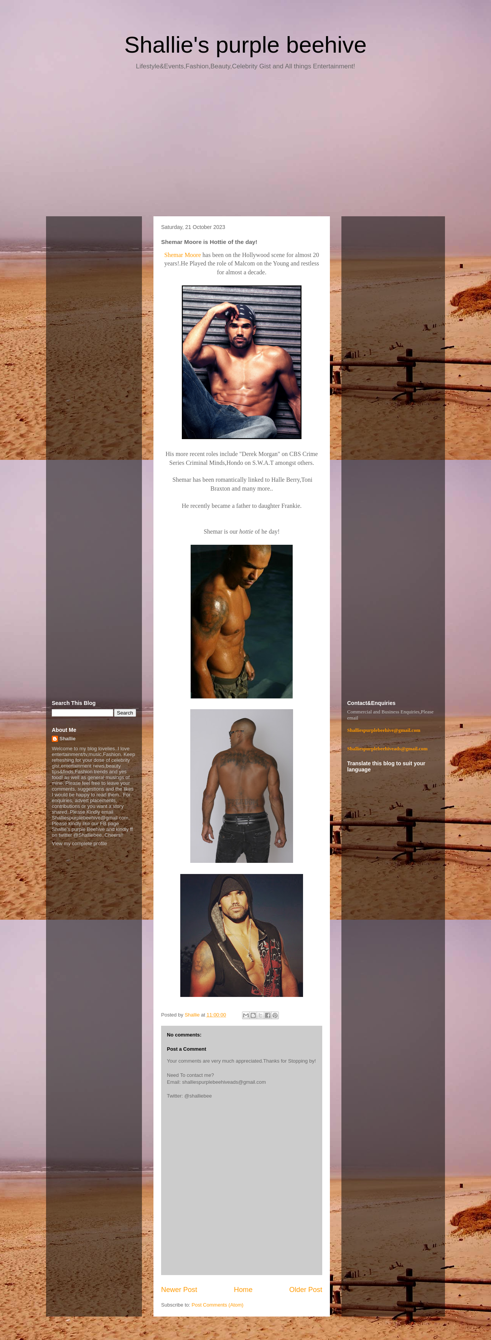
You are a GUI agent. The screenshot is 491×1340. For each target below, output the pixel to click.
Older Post (305, 1290)
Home (243, 1290)
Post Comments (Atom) (218, 1305)
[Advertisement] (245, 146)
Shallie (67, 738)
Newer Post (179, 1290)
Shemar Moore (182, 255)
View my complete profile (79, 843)
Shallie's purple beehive (245, 45)
